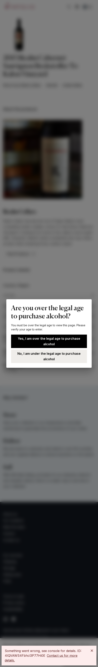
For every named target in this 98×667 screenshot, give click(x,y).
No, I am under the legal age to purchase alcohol (49, 356)
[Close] (92, 651)
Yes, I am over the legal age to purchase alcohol (49, 341)
